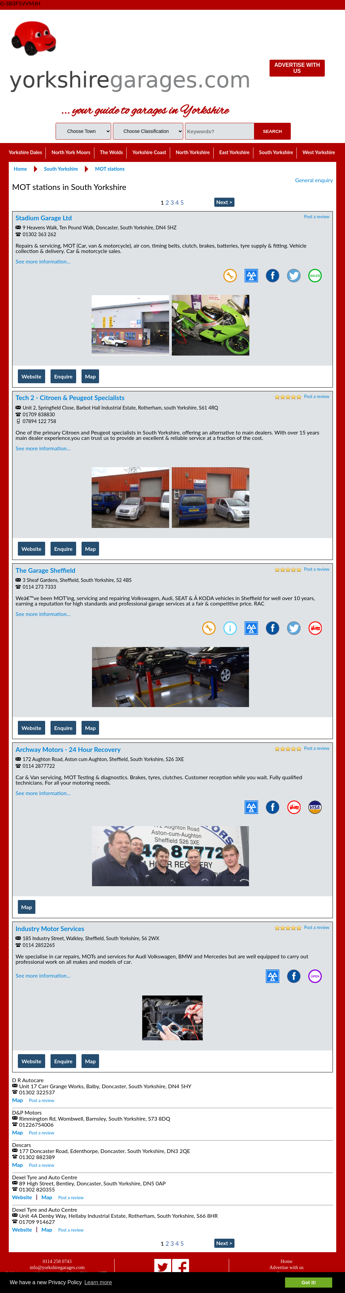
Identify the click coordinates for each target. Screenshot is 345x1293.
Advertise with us (287, 1267)
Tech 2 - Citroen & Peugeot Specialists (69, 397)
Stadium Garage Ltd (43, 218)
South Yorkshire (276, 152)
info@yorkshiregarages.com (57, 1267)
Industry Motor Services (49, 928)
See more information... (42, 261)
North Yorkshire (193, 152)
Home (286, 1261)
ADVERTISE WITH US (297, 68)
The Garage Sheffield (45, 570)
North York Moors (71, 152)
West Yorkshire (319, 152)
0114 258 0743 (57, 1261)
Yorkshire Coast (149, 152)
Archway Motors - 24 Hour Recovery (68, 749)
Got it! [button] (309, 1282)
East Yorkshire (234, 152)
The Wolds (111, 152)
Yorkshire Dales (25, 152)
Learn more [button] (98, 1282)
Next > (224, 202)
